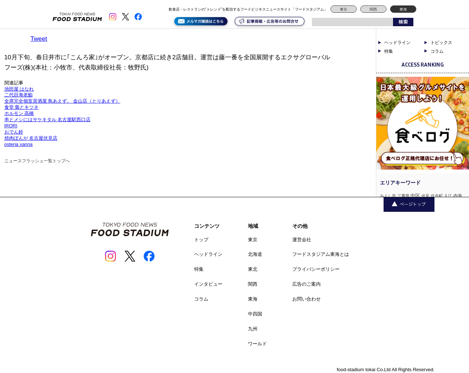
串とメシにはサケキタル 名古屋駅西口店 (47, 119)
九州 (252, 329)
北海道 (255, 254)
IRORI (10, 125)
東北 (252, 269)
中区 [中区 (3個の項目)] (415, 195)
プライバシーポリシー (316, 269)
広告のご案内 (306, 284)
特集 (388, 51)
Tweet (39, 38)
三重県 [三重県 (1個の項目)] (403, 196)
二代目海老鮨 (18, 95)
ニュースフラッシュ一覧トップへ (37, 160)
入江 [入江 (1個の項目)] (448, 196)
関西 (373, 9)
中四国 (255, 314)
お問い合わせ (306, 299)
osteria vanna (18, 144)
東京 (343, 9)
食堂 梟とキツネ (21, 107)
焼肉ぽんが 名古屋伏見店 (31, 138)
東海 (403, 9)
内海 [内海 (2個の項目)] (457, 195)
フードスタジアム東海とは (320, 254)
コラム (437, 51)
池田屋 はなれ (19, 89)
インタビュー (208, 284)
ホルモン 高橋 (19, 113)
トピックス (441, 42)
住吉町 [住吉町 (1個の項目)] (437, 196)
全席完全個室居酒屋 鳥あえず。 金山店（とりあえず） (62, 101)
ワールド (257, 343)
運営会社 (301, 239)
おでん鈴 (13, 132)
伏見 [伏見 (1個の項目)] (425, 196)
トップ (201, 239)
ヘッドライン (397, 42)
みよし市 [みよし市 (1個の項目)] (388, 196)
